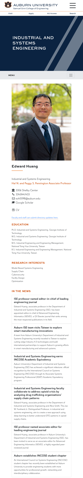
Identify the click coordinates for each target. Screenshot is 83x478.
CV (15, 210)
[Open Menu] (72, 5)
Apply (31, 13)
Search (73, 13)
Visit (10, 13)
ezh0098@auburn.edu (26, 198)
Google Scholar (22, 202)
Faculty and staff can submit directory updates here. (35, 217)
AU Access (52, 13)
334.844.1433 (21, 194)
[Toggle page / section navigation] (71, 75)
